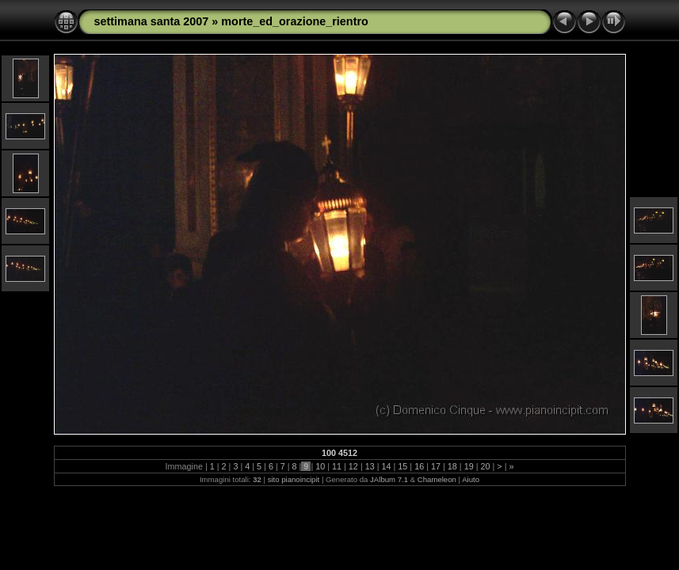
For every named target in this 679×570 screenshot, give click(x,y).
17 (436, 466)
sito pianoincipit (294, 479)
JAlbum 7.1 (389, 479)
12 (353, 466)
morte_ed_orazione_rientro (294, 21)
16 (419, 466)
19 (469, 466)
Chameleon (437, 479)
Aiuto (470, 479)
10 (320, 466)
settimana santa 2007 (151, 21)
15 (402, 466)
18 (452, 466)
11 (337, 466)
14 (387, 466)
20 (485, 466)
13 (370, 466)
